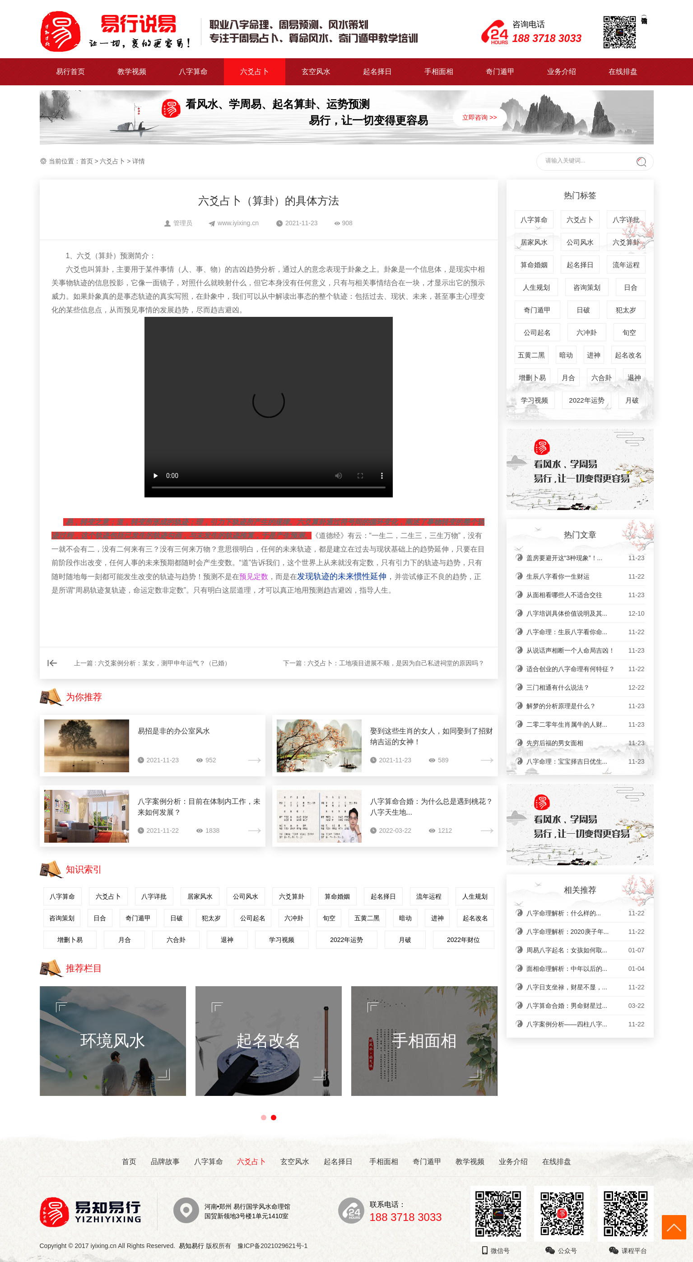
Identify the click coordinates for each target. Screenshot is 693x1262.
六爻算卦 (291, 896)
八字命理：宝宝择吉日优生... (585, 761)
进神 (437, 918)
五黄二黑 (367, 918)
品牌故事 (165, 1161)
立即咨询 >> (479, 117)
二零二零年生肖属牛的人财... (585, 724)
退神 (227, 939)
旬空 (329, 918)
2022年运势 (346, 939)
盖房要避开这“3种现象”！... (585, 558)
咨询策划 (61, 918)
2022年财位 (463, 939)
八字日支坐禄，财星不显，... (585, 987)
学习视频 (281, 939)
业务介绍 (561, 71)
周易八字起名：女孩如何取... (585, 950)
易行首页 (70, 71)
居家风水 (200, 896)
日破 (176, 918)
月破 (405, 939)
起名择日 (377, 71)
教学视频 (131, 71)
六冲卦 (293, 918)
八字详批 (154, 896)
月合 (124, 939)
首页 (86, 161)
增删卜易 (70, 939)
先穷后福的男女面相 (585, 743)
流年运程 (429, 896)
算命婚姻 (337, 896)
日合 (99, 918)
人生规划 (475, 896)
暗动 (405, 918)
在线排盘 (623, 71)
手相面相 (438, 71)
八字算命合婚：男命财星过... (585, 1006)
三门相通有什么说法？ (585, 687)
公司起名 (252, 918)
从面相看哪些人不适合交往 (585, 595)
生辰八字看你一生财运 (585, 576)
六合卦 (176, 939)
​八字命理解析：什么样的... (585, 913)
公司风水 (245, 896)
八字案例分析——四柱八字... (585, 1024)
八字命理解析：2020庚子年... (585, 932)
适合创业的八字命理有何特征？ (585, 669)
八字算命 (193, 71)
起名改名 (475, 918)
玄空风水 (316, 71)
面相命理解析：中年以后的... (585, 969)
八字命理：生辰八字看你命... (585, 632)
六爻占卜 (254, 71)
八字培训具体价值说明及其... (585, 613)
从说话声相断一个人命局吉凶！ (585, 650)
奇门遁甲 (500, 71)
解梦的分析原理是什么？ (585, 706)
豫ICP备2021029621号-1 (275, 1245)
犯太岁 (211, 918)
